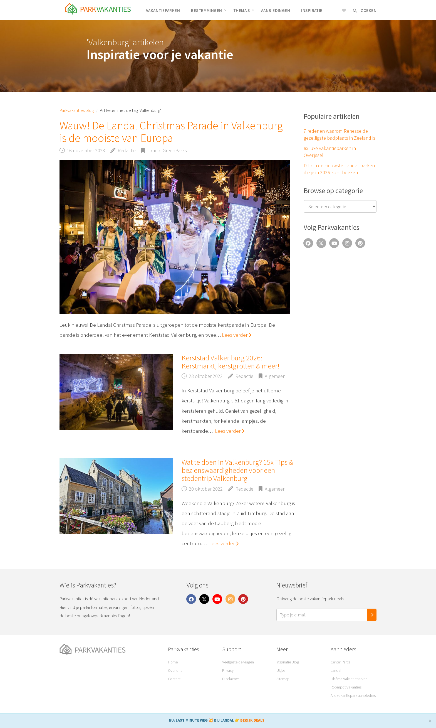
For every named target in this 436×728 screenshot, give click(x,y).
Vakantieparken (163, 10)
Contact (174, 678)
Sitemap (282, 678)
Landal (336, 670)
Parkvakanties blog (77, 110)
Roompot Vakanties (346, 687)
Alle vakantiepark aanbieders (353, 695)
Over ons (175, 670)
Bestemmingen (208, 10)
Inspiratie (312, 10)
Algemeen (275, 376)
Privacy (228, 670)
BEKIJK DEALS (252, 720)
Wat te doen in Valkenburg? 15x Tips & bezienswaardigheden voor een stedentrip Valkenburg (237, 470)
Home (173, 662)
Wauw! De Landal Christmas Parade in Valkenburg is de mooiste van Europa (171, 131)
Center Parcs (340, 662)
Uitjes (280, 670)
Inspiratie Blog (287, 662)
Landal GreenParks (167, 150)
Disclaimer (230, 678)
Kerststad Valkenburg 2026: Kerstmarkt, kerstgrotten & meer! (230, 361)
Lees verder (236, 334)
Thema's (243, 10)
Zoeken (364, 10)
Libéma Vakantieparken (349, 678)
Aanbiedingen (275, 10)
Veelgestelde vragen (238, 662)
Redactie (127, 150)
